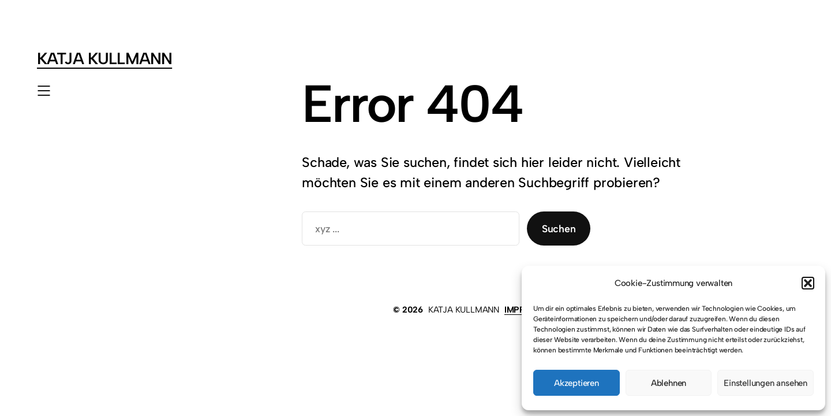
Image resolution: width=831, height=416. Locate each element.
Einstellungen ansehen (765, 383)
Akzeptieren (576, 383)
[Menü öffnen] (44, 91)
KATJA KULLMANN (104, 58)
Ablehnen (668, 383)
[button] (808, 283)
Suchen (559, 228)
